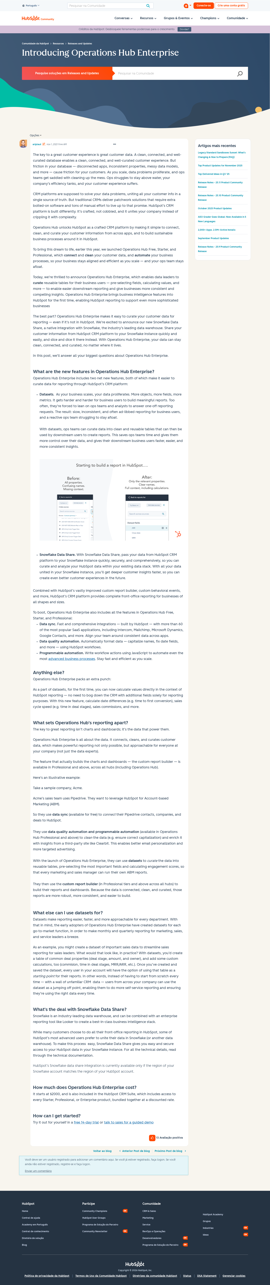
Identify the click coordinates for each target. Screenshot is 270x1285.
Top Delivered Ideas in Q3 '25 (214, 174)
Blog (24, 1245)
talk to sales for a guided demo (129, 1122)
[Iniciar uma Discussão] (188, 5)
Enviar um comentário (38, 1171)
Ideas (206, 1234)
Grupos (207, 1221)
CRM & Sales (149, 1211)
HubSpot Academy (213, 1214)
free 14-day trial (86, 1122)
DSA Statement (207, 1275)
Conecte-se (204, 5)
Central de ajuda (31, 1218)
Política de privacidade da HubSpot (47, 1275)
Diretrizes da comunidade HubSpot (155, 1275)
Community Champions (94, 1211)
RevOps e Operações (153, 1231)
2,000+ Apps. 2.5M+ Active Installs (217, 230)
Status (187, 1275)
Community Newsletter (94, 1231)
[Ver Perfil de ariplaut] (37, 144)
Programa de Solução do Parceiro (100, 1224)
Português (30, 5)
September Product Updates (213, 238)
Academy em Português (35, 1224)
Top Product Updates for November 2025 (220, 165)
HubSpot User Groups (94, 1218)
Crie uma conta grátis (231, 5)
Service (146, 1224)
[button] (114, 144)
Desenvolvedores (151, 1238)
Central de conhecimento (35, 1231)
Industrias (208, 1228)
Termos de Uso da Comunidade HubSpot (101, 1275)
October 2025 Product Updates (215, 208)
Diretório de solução (33, 1238)
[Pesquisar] (110, 6)
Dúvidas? (184, 29)
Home (25, 1211)
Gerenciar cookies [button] (234, 1275)
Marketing (148, 1218)
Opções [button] (34, 135)
